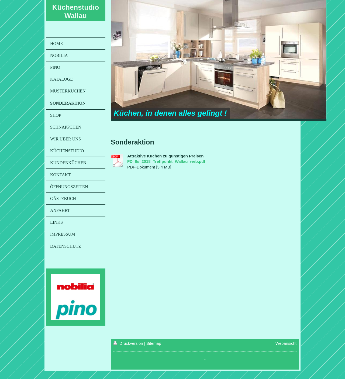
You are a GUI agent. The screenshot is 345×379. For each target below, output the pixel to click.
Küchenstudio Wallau (75, 11)
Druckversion (128, 343)
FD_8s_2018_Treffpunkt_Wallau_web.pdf (166, 161)
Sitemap (153, 343)
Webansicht (285, 343)
